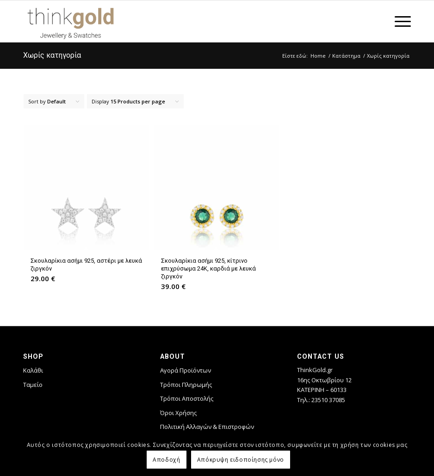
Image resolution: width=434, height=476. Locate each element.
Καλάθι (33, 370)
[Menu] (398, 21)
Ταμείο (33, 384)
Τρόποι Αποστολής (186, 398)
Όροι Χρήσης (178, 413)
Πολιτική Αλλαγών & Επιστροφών (207, 426)
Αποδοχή (166, 460)
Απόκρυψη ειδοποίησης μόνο (240, 460)
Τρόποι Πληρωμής (186, 384)
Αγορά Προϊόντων (185, 370)
